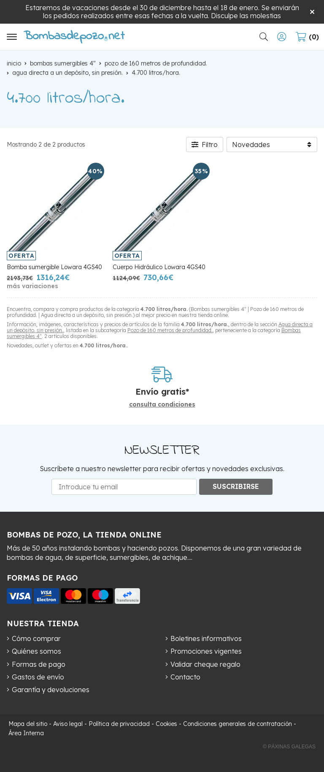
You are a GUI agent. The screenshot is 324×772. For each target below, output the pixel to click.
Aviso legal (68, 724)
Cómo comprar (36, 638)
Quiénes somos (36, 651)
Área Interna (26, 733)
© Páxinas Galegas (289, 747)
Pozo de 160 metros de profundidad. (170, 330)
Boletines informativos (206, 638)
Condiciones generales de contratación (237, 724)
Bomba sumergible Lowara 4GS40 (54, 267)
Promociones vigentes (206, 651)
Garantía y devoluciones (50, 689)
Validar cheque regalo (205, 664)
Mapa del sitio (27, 724)
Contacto (185, 677)
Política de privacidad (119, 724)
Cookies (166, 724)
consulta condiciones (162, 404)
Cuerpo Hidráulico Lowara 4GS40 (159, 267)
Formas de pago (38, 664)
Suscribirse (236, 486)
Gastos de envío (38, 677)
